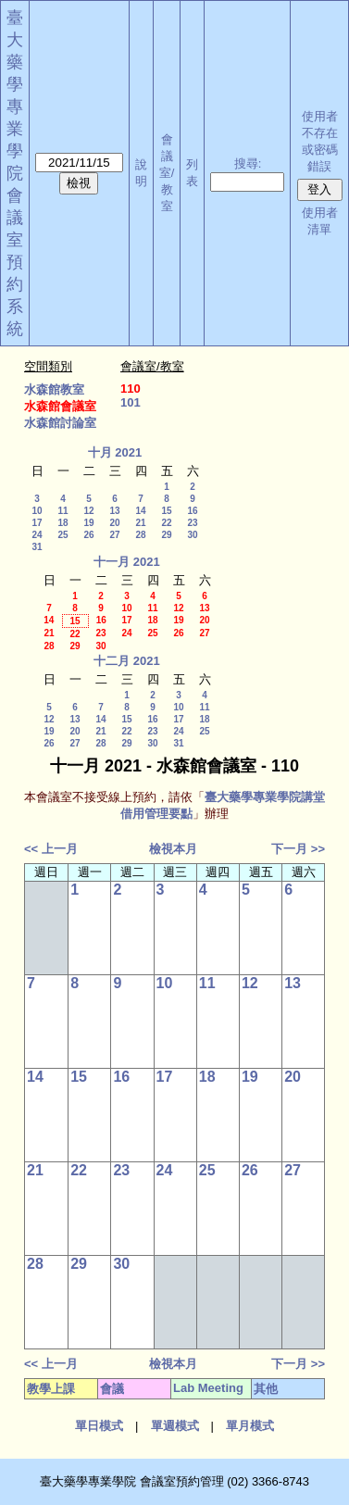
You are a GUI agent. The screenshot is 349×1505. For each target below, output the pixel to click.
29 (166, 535)
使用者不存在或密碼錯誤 (320, 141)
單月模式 (250, 1426)
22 (166, 523)
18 (62, 523)
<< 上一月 (51, 849)
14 (140, 511)
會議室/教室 (167, 172)
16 (192, 511)
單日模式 (99, 1426)
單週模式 (175, 1426)
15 (166, 511)
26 (88, 535)
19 (88, 523)
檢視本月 (173, 849)
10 (36, 511)
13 (114, 511)
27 (114, 535)
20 (114, 523)
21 (140, 523)
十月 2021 (115, 452)
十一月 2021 (126, 562)
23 (192, 523)
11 (62, 511)
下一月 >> (298, 849)
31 (36, 547)
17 (36, 523)
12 (88, 511)
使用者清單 (320, 221)
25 (62, 535)
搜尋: (248, 163)
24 (36, 535)
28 (140, 535)
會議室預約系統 (14, 262)
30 (192, 535)
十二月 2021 (126, 661)
